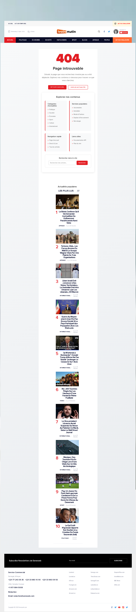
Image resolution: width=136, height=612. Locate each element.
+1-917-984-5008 (15, 588)
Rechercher (82, 163)
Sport (51, 119)
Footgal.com (72, 585)
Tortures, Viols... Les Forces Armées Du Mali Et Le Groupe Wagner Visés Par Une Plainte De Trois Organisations (69, 252)
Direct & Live (53, 144)
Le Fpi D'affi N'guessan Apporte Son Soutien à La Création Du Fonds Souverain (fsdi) (70, 530)
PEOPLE (107, 40)
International (53, 126)
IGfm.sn (71, 581)
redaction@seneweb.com (23, 596)
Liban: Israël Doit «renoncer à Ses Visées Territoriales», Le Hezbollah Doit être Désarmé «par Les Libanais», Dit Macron (69, 286)
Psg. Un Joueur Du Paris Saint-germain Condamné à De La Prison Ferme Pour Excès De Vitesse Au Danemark (69, 496)
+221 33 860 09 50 (50, 580)
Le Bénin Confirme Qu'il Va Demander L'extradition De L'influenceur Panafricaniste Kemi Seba (69, 217)
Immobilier (77, 111)
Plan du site (77, 144)
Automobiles (78, 108)
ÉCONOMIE (36, 40)
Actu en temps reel (20, 23)
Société (51, 113)
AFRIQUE (95, 40)
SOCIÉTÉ (48, 40)
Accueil (10, 23)
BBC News (117, 581)
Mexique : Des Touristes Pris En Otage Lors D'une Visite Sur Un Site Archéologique (69, 461)
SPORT (74, 40)
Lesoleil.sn (72, 577)
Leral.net (71, 572)
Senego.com (94, 572)
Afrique (61, 225)
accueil (10, 40)
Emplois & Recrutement (81, 118)
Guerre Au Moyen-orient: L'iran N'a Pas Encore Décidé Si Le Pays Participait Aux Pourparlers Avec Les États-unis (69, 322)
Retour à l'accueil (57, 87)
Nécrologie (77, 121)
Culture (51, 123)
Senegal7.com (95, 581)
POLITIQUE (23, 40)
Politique (52, 109)
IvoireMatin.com (118, 577)
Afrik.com (117, 585)
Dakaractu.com (95, 593)
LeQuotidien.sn (95, 589)
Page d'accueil (54, 140)
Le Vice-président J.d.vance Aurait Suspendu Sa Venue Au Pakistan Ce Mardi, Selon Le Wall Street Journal (69, 427)
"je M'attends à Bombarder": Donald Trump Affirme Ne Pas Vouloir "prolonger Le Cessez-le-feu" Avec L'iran (69, 358)
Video (62, 400)
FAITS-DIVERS (61, 40)
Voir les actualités (78, 87)
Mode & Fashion (79, 114)
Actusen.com (73, 589)
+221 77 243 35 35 (16, 580)
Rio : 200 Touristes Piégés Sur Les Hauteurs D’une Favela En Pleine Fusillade (69, 393)
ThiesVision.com (95, 577)
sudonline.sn (94, 585)
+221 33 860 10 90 (32, 580)
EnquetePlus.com (119, 572)
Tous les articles (54, 147)
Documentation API (80, 140)
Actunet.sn (72, 593)
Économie (52, 116)
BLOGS (84, 40)
